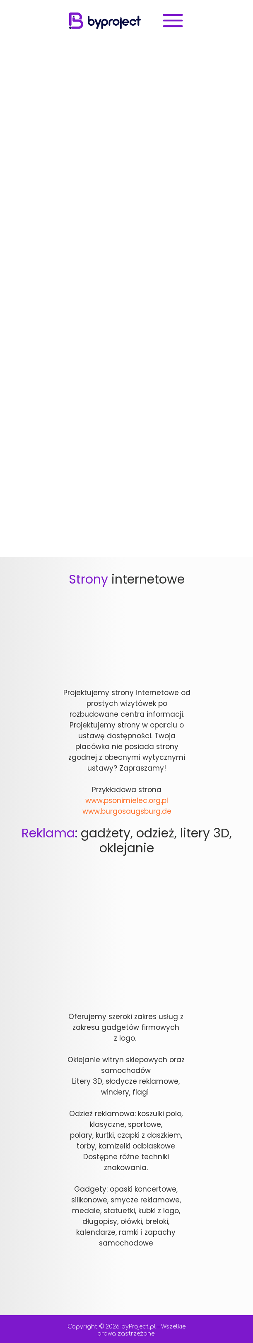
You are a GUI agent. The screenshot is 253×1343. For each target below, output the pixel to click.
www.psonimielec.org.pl (126, 800)
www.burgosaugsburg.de (126, 811)
